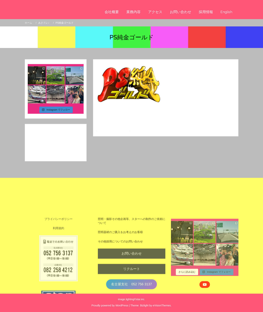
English (226, 12)
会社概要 (112, 12)
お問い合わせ (180, 12)
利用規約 (58, 262)
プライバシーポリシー (58, 253)
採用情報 (206, 12)
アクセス (155, 12)
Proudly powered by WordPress (109, 305)
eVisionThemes (162, 305)
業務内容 (133, 12)
